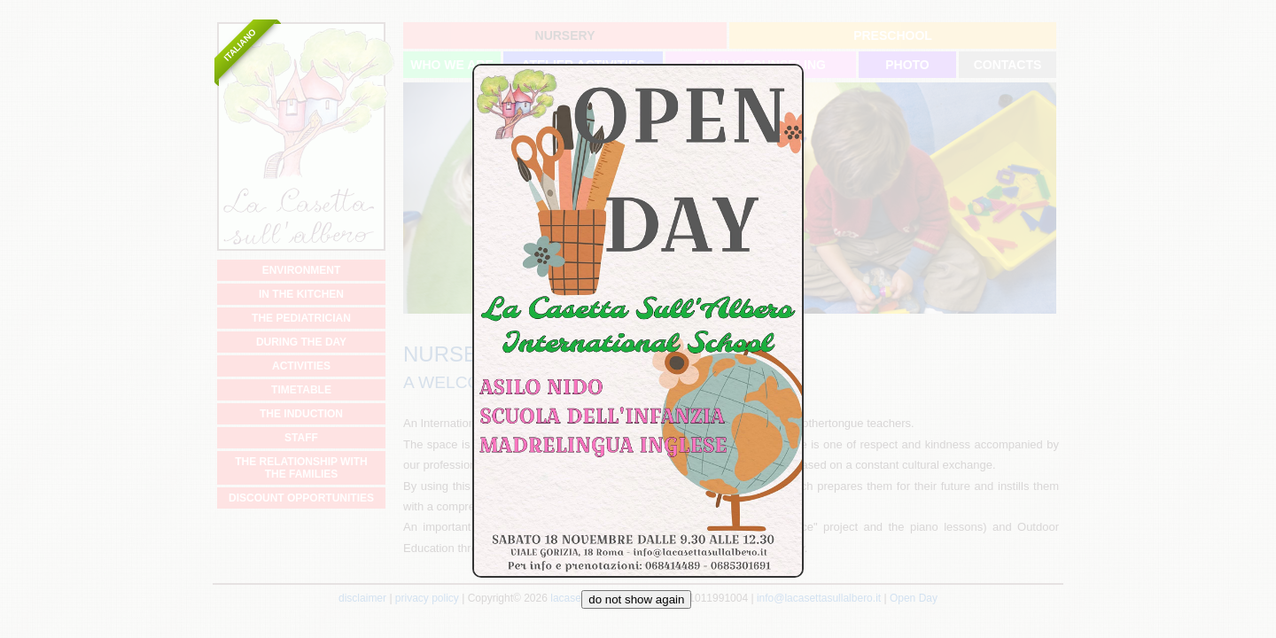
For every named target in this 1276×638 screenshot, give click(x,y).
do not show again (636, 599)
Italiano (240, 45)
